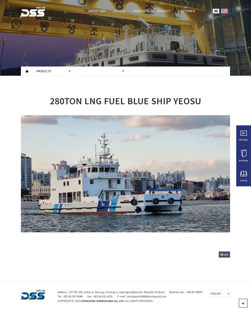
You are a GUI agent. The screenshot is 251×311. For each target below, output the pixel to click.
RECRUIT (163, 11)
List (224, 254)
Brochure (243, 156)
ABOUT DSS (96, 11)
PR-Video (243, 135)
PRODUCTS (141, 11)
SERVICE (119, 11)
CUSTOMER (186, 11)
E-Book (243, 176)
